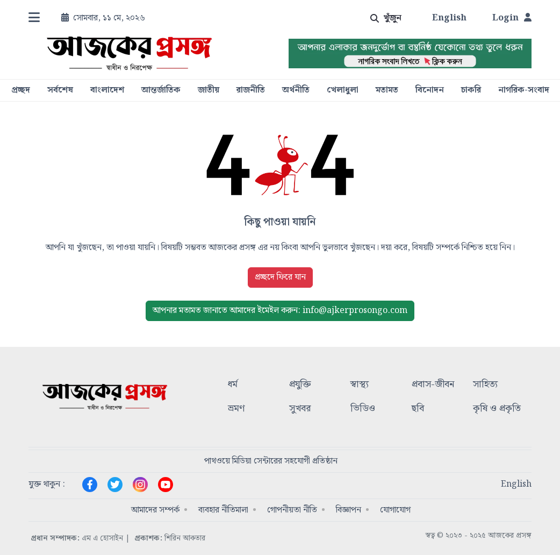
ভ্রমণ (236, 409)
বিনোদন (429, 90)
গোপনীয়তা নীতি (292, 510)
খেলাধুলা (342, 90)
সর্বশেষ (60, 90)
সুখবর (300, 409)
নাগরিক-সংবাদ (523, 90)
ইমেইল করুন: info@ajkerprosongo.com (280, 310)
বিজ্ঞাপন (348, 510)
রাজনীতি (250, 90)
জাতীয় (208, 90)
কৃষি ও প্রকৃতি (497, 409)
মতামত (387, 90)
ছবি (418, 409)
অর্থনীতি (296, 90)
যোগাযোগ (395, 510)
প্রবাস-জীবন (433, 385)
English (449, 18)
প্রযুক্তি (300, 385)
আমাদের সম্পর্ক (155, 510)
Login (512, 18)
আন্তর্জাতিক (161, 90)
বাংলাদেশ (107, 90)
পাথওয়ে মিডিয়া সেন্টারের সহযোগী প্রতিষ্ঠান (271, 461)
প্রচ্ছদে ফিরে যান (280, 277)
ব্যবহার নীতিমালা (223, 510)
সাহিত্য (485, 385)
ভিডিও (362, 409)
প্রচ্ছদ (20, 90)
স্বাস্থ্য (359, 385)
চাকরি (471, 90)
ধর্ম (233, 385)
